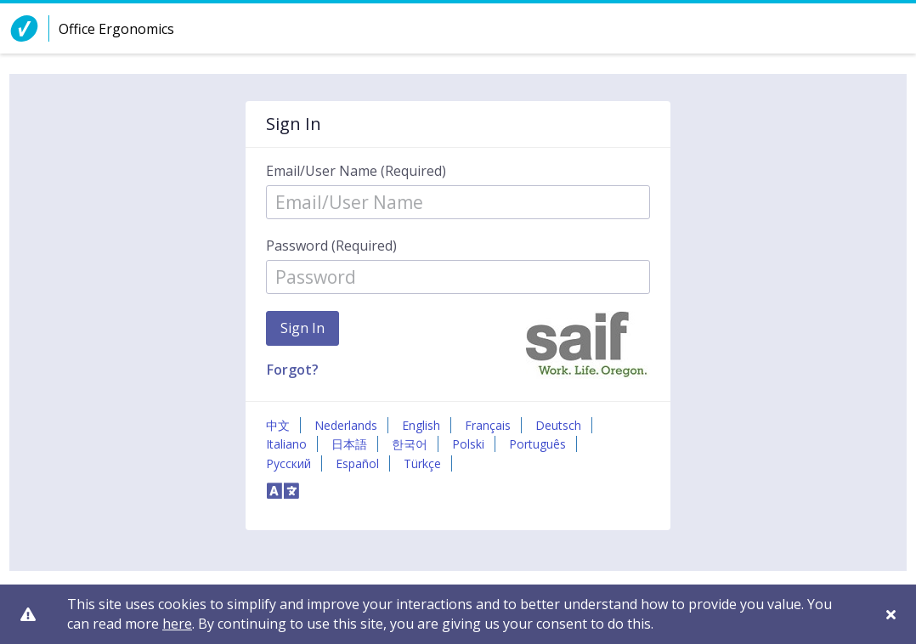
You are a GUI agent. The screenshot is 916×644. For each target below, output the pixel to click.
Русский (288, 463)
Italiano (286, 444)
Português (537, 444)
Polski (468, 444)
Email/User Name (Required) (356, 170)
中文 (278, 425)
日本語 (349, 444)
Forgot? (293, 369)
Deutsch (558, 425)
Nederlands (345, 425)
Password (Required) (331, 245)
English (421, 425)
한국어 (409, 444)
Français (488, 425)
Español (357, 463)
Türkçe (422, 463)
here (177, 623)
